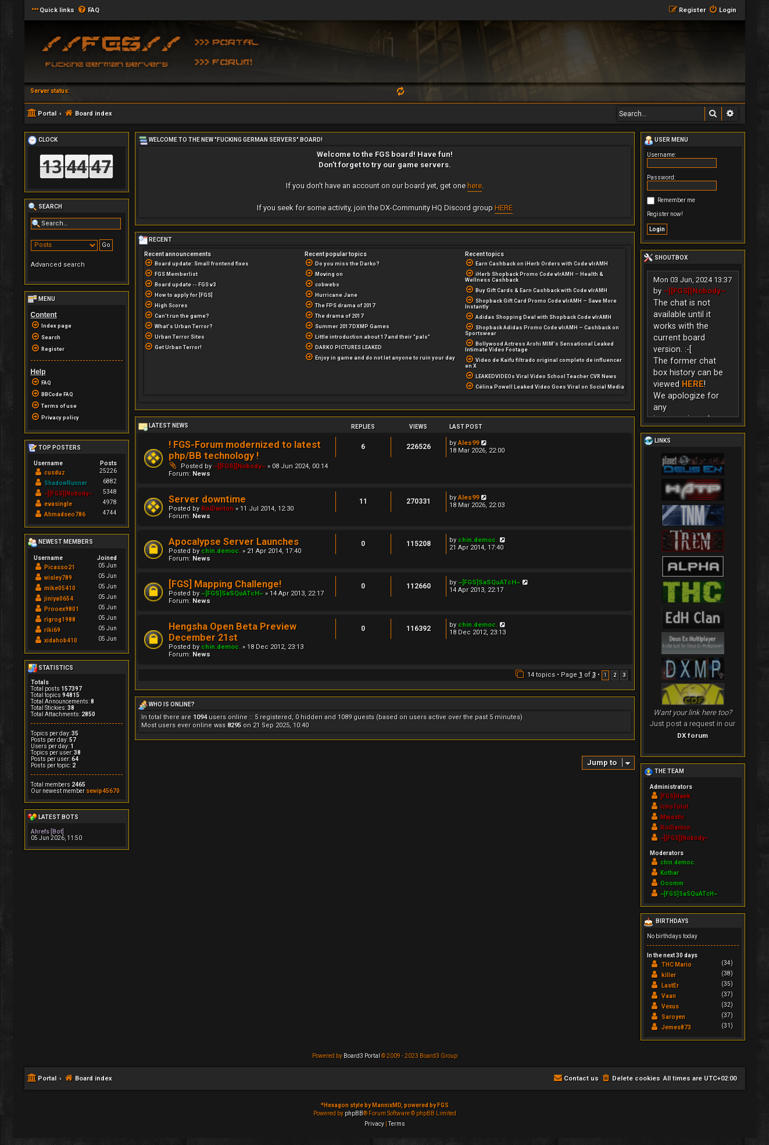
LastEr (670, 985)
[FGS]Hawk (675, 796)
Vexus (670, 1006)
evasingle (58, 504)
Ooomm (672, 883)
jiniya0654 (58, 598)
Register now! (665, 214)
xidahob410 (60, 640)
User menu (666, 140)
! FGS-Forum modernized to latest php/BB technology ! (245, 450)
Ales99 (468, 443)
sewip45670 (103, 791)
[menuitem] (88, 10)
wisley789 (58, 578)
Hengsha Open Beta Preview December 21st (232, 632)
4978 (110, 502)
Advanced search (58, 264)
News (201, 474)
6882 (110, 481)
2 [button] (614, 675)
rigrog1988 (60, 619)
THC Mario (676, 964)
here (474, 185)
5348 (110, 492)
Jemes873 (676, 1027)
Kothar (669, 873)
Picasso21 (59, 567)
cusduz (54, 472)
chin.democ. (221, 551)
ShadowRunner (65, 483)
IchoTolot (674, 806)
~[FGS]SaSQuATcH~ (232, 593)
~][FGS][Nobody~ (239, 466)
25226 (108, 471)
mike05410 (60, 588)
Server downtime (207, 499)
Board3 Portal (362, 1056)
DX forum (692, 735)
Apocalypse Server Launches (234, 541)
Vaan (668, 996)
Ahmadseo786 (64, 514)
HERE (504, 207)
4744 (110, 512)
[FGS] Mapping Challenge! (225, 584)
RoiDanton (217, 508)
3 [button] (624, 675)
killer (668, 975)
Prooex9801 (61, 609)
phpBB (354, 1113)
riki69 (52, 630)
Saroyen (673, 1017)
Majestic (672, 817)
